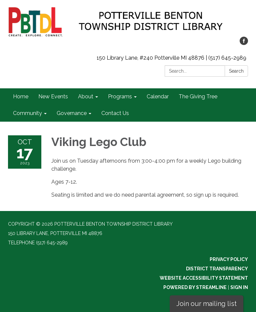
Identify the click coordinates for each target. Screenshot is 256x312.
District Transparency (217, 268)
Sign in (239, 287)
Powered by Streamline (195, 287)
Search (236, 71)
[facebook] (244, 43)
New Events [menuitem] (53, 96)
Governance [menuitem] (72, 113)
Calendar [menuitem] (158, 96)
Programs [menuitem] (120, 96)
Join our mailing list (206, 304)
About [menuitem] (85, 96)
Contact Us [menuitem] (115, 113)
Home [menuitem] (20, 96)
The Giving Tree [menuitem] (198, 96)
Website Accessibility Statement (204, 278)
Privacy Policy (229, 259)
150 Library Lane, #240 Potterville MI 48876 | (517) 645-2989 (171, 58)
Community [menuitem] (27, 113)
